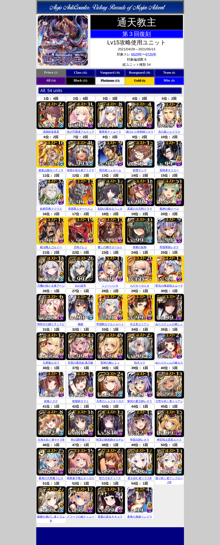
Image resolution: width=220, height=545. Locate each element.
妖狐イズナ (51, 401)
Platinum (110, 80)
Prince (51, 72)
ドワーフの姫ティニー (80, 516)
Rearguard (139, 72)
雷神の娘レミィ (110, 362)
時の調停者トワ (80, 439)
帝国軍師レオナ (169, 247)
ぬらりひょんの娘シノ (169, 324)
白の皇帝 (80, 285)
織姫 (80, 324)
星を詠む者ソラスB (140, 478)
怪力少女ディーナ (110, 478)
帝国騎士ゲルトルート (110, 324)
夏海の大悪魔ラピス (51, 478)
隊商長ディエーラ (110, 131)
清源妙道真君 (51, 131)
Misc (169, 80)
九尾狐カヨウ (51, 362)
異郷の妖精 (140, 247)
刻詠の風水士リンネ (110, 208)
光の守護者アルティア (80, 131)
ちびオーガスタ (139, 285)
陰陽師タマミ (80, 401)
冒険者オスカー (169, 170)
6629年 (136, 54)
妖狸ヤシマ (140, 170)
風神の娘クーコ (169, 208)
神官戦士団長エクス (169, 439)
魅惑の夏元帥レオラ (139, 401)
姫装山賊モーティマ (51, 170)
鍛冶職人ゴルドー (51, 247)
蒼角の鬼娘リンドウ (139, 516)
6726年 (150, 54)
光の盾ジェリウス (169, 131)
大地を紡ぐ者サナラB (51, 439)
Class (80, 72)
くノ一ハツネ (110, 285)
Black (80, 80)
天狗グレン (80, 247)
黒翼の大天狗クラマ (139, 208)
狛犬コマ (139, 362)
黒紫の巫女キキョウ (110, 516)
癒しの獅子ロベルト (110, 247)
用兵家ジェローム (110, 170)
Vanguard (110, 72)
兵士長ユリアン (139, 324)
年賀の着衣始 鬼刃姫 (80, 362)
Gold (139, 80)
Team (169, 72)
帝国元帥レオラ (139, 439)
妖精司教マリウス (51, 208)
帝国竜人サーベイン (80, 208)
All (51, 80)
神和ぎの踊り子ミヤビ (51, 324)
